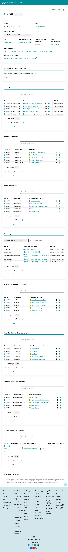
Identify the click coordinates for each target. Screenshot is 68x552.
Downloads (17, 496)
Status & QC (18, 507)
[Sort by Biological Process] (42, 394)
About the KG (18, 523)
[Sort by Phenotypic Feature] (37, 443)
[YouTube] (33, 547)
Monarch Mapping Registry (48, 501)
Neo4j (16, 502)
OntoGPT (38, 513)
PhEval (37, 499)
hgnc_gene (55, 44)
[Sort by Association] (20, 101)
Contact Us (7, 502)
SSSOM (37, 504)
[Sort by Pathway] (36, 149)
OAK (36, 507)
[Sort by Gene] (9, 101)
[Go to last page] (23, 123)
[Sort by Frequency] (56, 443)
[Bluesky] (36, 547)
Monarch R (18, 504)
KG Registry (49, 508)
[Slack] (32, 544)
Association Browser (18, 532)
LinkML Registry (48, 512)
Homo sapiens (40, 27)
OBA (25, 508)
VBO (25, 511)
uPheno (26, 499)
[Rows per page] (17, 118)
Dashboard (17, 529)
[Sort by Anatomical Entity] (42, 198)
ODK (36, 510)
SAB (4, 499)
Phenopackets (39, 518)
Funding (5, 508)
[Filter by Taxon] (15, 240)
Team (5, 497)
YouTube (59, 505)
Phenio (26, 505)
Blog (58, 499)
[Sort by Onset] (63, 443)
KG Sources (17, 526)
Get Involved (60, 494)
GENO (26, 513)
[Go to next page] (20, 123)
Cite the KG (17, 520)
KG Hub (48, 505)
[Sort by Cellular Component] (45, 346)
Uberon (26, 497)
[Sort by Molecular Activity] (43, 297)
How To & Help (18, 510)
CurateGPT (38, 516)
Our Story (6, 494)
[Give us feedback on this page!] (65, 484)
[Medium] (35, 544)
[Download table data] (14, 126)
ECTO (26, 519)
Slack (58, 497)
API (15, 499)
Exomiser (38, 496)
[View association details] (48, 104)
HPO (25, 502)
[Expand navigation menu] (66, 2)
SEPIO (26, 516)
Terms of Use (18, 518)
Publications (7, 505)
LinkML (37, 502)
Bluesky (59, 508)
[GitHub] (38, 544)
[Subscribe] (29, 544)
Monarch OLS (50, 496)
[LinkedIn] (31, 547)
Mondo (26, 494)
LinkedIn (59, 502)
